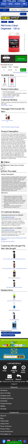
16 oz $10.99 (4, 82)
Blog (1, 418)
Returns (18, 378)
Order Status (23, 370)
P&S (11, 21)
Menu (10, 4)
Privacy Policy (5, 429)
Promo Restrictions (6, 431)
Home (4, 4)
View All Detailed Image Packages (10, 127)
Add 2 (23, 70)
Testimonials (4, 421)
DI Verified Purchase (8, 217)
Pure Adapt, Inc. (5, 434)
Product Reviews (6, 403)
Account (17, 4)
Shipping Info (14, 370)
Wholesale (3, 390)
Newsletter (3, 401)
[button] (24, 441)
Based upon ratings (6, 105)
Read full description (8, 97)
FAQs (5, 369)
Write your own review (7, 241)
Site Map (3, 409)
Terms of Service (5, 426)
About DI (3, 416)
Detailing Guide (5, 395)
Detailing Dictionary (6, 398)
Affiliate (2, 406)
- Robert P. (13, 384)
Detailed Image (14, 1)
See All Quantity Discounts (20, 72)
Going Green (4, 423)
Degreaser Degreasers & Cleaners (11, 332)
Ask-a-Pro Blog (5, 393)
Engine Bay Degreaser (8, 335)
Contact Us (9, 378)
